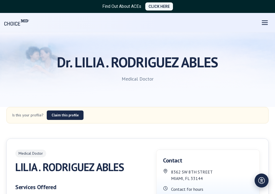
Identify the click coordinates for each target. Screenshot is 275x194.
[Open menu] (265, 23)
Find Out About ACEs (121, 6)
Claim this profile (65, 115)
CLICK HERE (159, 6)
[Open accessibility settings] (262, 181)
